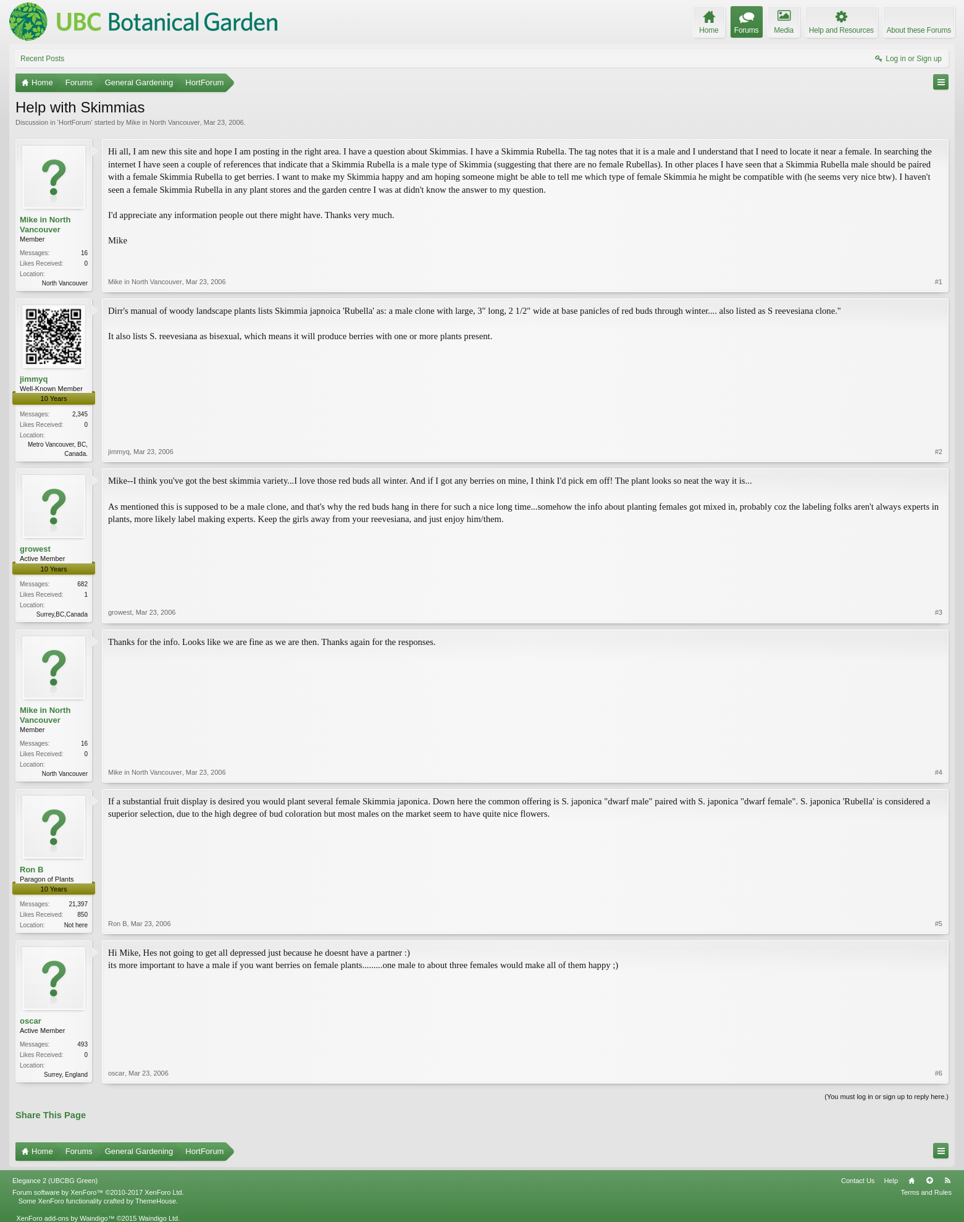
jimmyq (34, 379)
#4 (938, 772)
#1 (938, 281)
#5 (938, 923)
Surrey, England (66, 1074)
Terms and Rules (926, 1192)
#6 (938, 1073)
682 (82, 584)
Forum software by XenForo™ (98, 1192)
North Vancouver (65, 283)
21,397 (78, 904)
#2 (938, 451)
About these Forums (919, 30)
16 (84, 253)
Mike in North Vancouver (163, 122)
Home (911, 1180)
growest (35, 549)
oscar (30, 1021)
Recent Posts (42, 58)
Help (891, 1180)
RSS (947, 1180)
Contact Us (857, 1180)
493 (82, 1044)
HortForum (75, 122)
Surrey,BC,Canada (62, 614)
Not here (76, 925)
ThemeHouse (155, 1201)
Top (929, 1180)
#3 (938, 612)
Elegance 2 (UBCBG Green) (55, 1180)
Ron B (31, 869)
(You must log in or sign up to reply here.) (886, 1096)
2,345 (80, 414)
